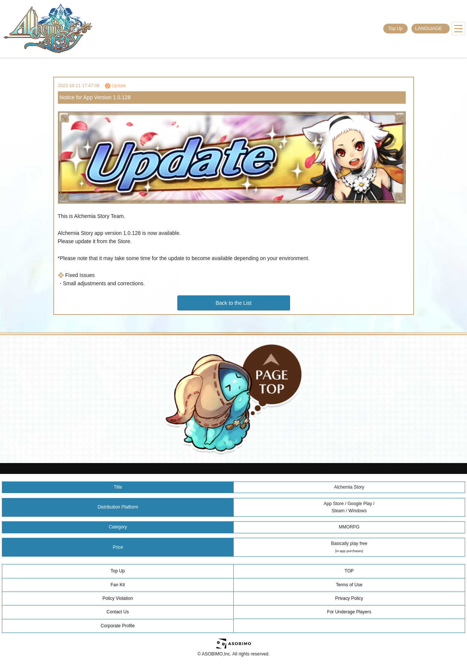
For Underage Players (349, 612)
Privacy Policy (349, 598)
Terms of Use (349, 584)
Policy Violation (118, 598)
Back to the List (234, 303)
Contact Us (118, 612)
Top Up (395, 28)
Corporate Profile (118, 625)
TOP (349, 571)
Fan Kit (117, 584)
